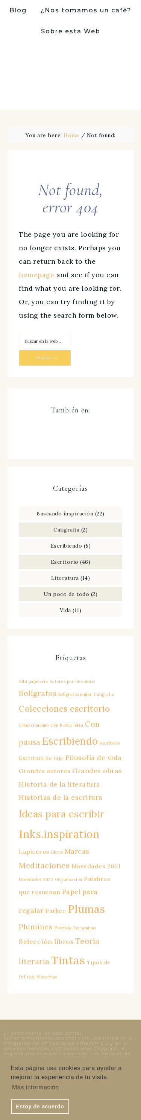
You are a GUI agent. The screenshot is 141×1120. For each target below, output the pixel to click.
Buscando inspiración (64, 513)
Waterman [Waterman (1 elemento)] (47, 977)
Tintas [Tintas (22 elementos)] (68, 960)
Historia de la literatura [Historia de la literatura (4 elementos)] (59, 784)
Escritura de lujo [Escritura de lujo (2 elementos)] (41, 758)
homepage (36, 274)
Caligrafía (66, 529)
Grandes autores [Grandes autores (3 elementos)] (45, 771)
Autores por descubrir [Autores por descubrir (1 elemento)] (73, 681)
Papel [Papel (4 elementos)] (71, 891)
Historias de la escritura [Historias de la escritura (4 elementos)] (61, 797)
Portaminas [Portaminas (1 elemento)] (84, 927)
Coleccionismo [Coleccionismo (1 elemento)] (34, 725)
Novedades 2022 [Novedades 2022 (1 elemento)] (36, 879)
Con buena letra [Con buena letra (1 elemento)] (66, 725)
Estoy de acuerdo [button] (40, 1107)
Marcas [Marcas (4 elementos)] (77, 851)
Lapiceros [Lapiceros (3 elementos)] (34, 851)
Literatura (65, 578)
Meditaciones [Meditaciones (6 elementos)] (44, 866)
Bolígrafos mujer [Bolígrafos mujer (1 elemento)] (75, 694)
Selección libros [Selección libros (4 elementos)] (46, 941)
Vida (65, 610)
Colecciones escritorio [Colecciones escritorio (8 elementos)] (64, 708)
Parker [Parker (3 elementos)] (55, 910)
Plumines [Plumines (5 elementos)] (35, 926)
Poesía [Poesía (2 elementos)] (63, 927)
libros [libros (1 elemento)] (57, 852)
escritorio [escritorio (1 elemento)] (110, 743)
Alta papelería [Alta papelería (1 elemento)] (33, 681)
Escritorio (65, 562)
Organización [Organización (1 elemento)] (68, 879)
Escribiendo (66, 545)
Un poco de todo (66, 594)
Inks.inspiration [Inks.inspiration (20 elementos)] (59, 834)
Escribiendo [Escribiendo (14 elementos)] (70, 741)
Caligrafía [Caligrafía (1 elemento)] (104, 694)
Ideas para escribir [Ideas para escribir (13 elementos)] (62, 814)
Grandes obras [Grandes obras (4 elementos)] (97, 770)
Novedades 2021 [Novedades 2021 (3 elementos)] (96, 866)
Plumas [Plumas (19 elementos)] (86, 909)
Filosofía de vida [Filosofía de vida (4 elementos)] (93, 757)
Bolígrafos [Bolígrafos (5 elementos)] (37, 693)
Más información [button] (35, 1087)
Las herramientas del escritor (70, 75)
